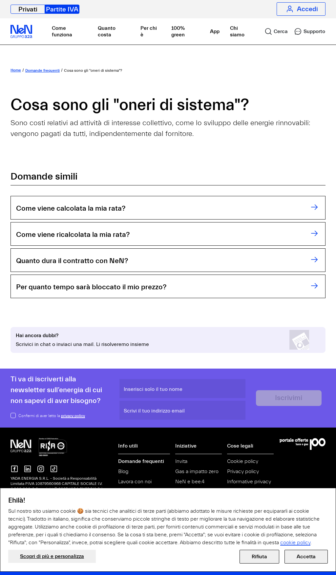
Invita (181, 461)
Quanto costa (107, 31)
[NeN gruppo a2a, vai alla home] (38, 447)
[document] (168, 521)
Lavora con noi (135, 482)
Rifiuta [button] (259, 557)
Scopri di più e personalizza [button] (52, 556)
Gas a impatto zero (197, 471)
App (215, 31)
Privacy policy (243, 471)
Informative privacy (249, 482)
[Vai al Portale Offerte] (303, 444)
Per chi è (148, 31)
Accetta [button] (306, 557)
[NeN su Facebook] (14, 469)
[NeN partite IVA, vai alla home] (21, 31)
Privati (27, 9)
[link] (273, 31)
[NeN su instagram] (41, 469)
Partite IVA (62, 9)
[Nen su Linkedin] (28, 469)
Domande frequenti (141, 461)
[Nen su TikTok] (54, 469)
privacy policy (73, 415)
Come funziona (62, 31)
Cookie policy (242, 461)
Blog (123, 471)
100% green (178, 31)
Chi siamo (237, 31)
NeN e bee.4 (189, 482)
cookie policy (295, 543)
